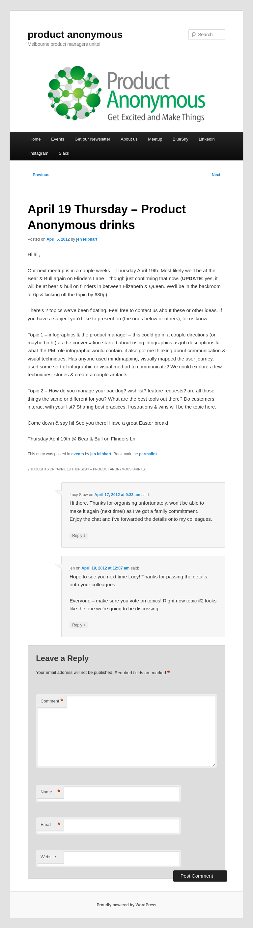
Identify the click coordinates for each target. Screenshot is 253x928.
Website (48, 856)
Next (218, 174)
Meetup (155, 139)
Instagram (38, 153)
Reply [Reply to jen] (78, 625)
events (77, 454)
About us (129, 139)
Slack (64, 153)
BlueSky (180, 139)
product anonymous (75, 34)
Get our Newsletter (92, 139)
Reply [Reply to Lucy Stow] (78, 536)
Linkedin (206, 139)
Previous (38, 174)
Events (57, 139)
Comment (52, 701)
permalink (148, 454)
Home (35, 139)
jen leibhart (86, 239)
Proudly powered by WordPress (126, 905)
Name (50, 792)
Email (50, 825)
